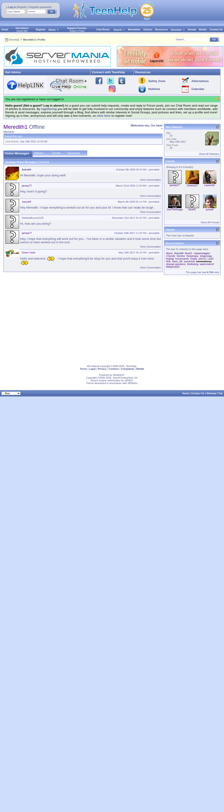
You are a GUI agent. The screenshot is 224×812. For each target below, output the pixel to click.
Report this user (13, 136)
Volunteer (176, 29)
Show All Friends (210, 222)
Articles (147, 29)
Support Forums (77, 28)
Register (22, 7)
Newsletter (134, 29)
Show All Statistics (209, 154)
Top (220, 393)
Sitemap (211, 393)
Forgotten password (40, 7)
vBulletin (118, 375)
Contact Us (216, 29)
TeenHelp (14, 39)
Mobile (203, 29)
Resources (161, 29)
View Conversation (150, 179)
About (52, 29)
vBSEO (129, 380)
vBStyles (132, 383)
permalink (154, 169)
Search (119, 29)
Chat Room (103, 29)
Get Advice (22, 28)
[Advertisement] (42, 318)
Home (4, 29)
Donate (192, 29)
